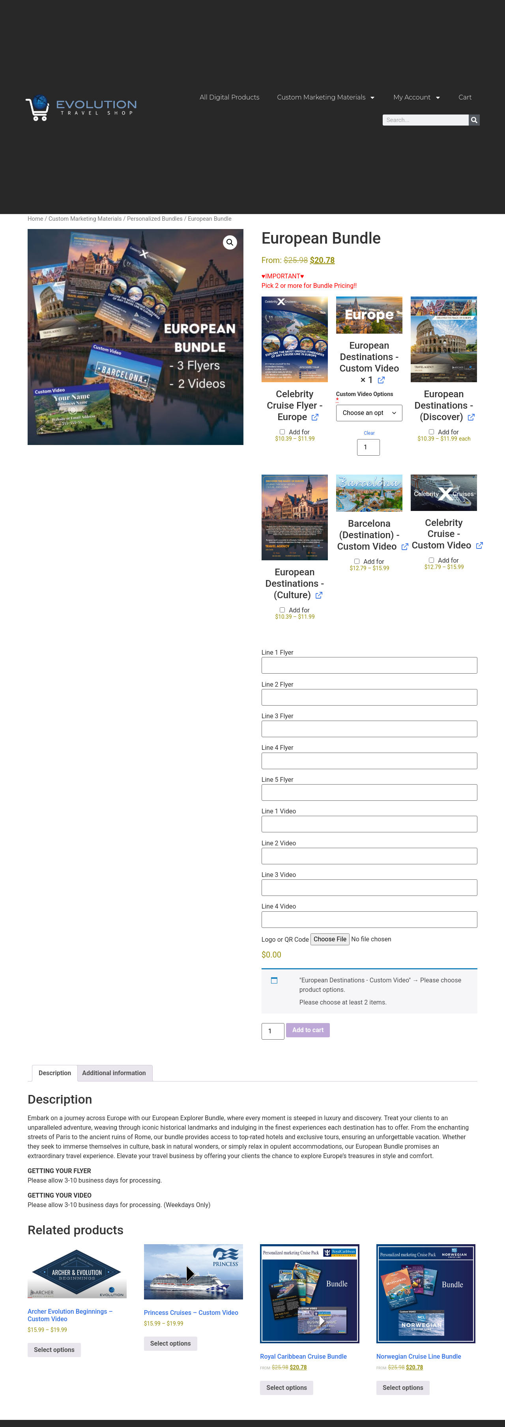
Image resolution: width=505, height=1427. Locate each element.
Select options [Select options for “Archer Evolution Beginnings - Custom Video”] (54, 1349)
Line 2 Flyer (278, 684)
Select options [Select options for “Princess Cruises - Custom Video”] (170, 1343)
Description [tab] (55, 1072)
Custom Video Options (364, 397)
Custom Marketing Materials (326, 97)
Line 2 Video (279, 843)
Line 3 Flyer (278, 716)
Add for (295, 435)
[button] (230, 242)
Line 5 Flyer (278, 779)
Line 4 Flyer (278, 747)
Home (35, 218)
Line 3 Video (279, 874)
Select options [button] (286, 1387)
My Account (417, 97)
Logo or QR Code (285, 939)
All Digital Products (229, 97)
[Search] (474, 120)
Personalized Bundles (155, 218)
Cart (465, 97)
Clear (369, 433)
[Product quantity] (368, 447)
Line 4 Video (279, 906)
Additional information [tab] (114, 1072)
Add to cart (308, 1029)
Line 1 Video (279, 811)
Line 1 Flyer (278, 652)
